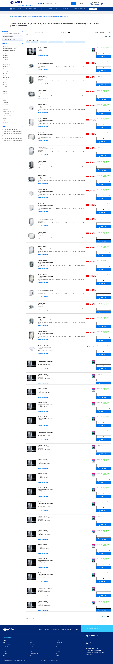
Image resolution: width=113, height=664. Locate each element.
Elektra (57, 640)
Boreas (31, 640)
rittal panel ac (34, 42)
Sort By (96, 32)
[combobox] (56, 3)
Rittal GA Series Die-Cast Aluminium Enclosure (75, 42)
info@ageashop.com (93, 628)
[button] (81, 3)
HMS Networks (6, 644)
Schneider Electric (34, 646)
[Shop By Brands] (9, 36)
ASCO (4, 651)
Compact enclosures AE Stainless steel (45, 361)
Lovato (57, 649)
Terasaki (58, 644)
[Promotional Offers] (9, 39)
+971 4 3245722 (92, 635)
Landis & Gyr (59, 642)
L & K (4, 640)
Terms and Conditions (54, 660)
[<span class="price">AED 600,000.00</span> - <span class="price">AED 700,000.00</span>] (2, 140)
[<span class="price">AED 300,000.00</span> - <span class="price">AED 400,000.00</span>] (2, 135)
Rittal (28, 42)
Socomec (58, 646)
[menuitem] (17, 9)
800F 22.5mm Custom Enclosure (44, 347)
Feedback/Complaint (66, 629)
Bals (4, 649)
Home (11, 16)
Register (97, 4)
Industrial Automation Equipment (55, 42)
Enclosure (40, 49)
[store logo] (16, 2)
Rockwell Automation (34, 653)
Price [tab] (4, 126)
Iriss (57, 653)
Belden (5, 653)
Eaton (31, 649)
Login (93, 4)
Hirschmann (32, 644)
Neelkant (58, 651)
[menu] (56, 9)
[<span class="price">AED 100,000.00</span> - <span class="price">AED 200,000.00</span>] (2, 131)
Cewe (31, 642)
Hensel (31, 655)
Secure (4, 642)
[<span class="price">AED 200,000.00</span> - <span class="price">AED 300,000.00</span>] (2, 133)
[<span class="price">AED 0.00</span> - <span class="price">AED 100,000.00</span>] (2, 129)
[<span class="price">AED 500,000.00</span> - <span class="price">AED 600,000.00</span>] (2, 138)
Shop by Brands (55, 629)
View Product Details (43, 55)
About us (47, 629)
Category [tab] (5, 31)
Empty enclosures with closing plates (45, 63)
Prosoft (4, 655)
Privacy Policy (44, 660)
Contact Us (75, 629)
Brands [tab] (4, 43)
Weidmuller (6, 646)
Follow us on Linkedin (93, 643)
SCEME (57, 655)
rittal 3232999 (43, 42)
